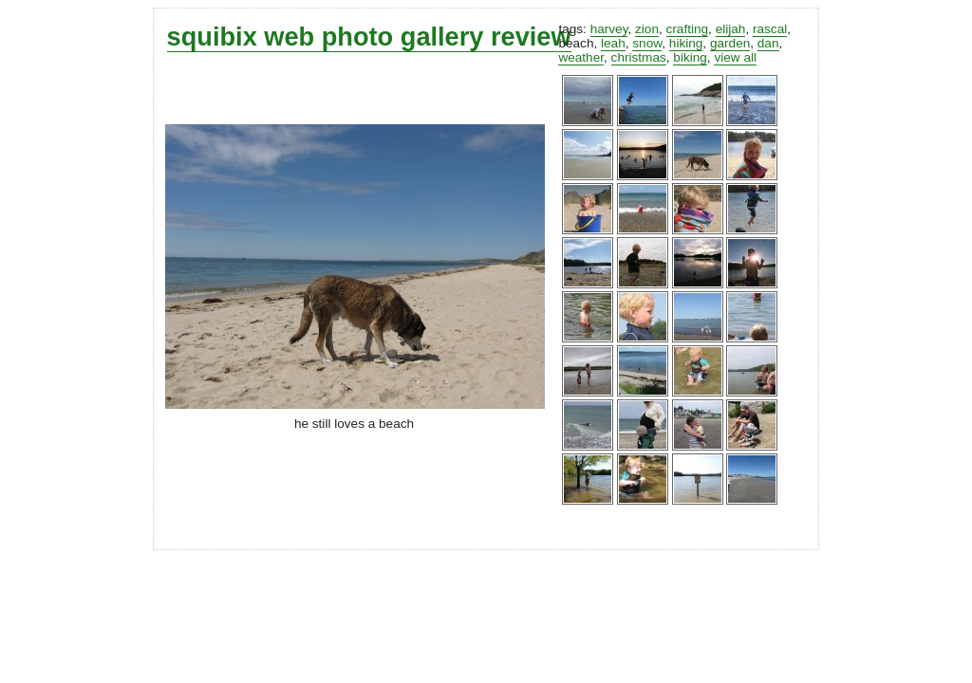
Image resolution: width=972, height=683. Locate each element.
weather (581, 57)
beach (575, 43)
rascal (770, 29)
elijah (731, 29)
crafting (687, 29)
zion (647, 29)
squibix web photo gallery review (369, 36)
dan (768, 43)
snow (647, 43)
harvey (609, 29)
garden (730, 43)
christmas (638, 57)
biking (690, 57)
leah (613, 43)
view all (735, 57)
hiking (686, 43)
